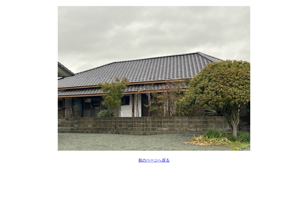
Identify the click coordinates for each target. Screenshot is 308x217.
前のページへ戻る (154, 160)
